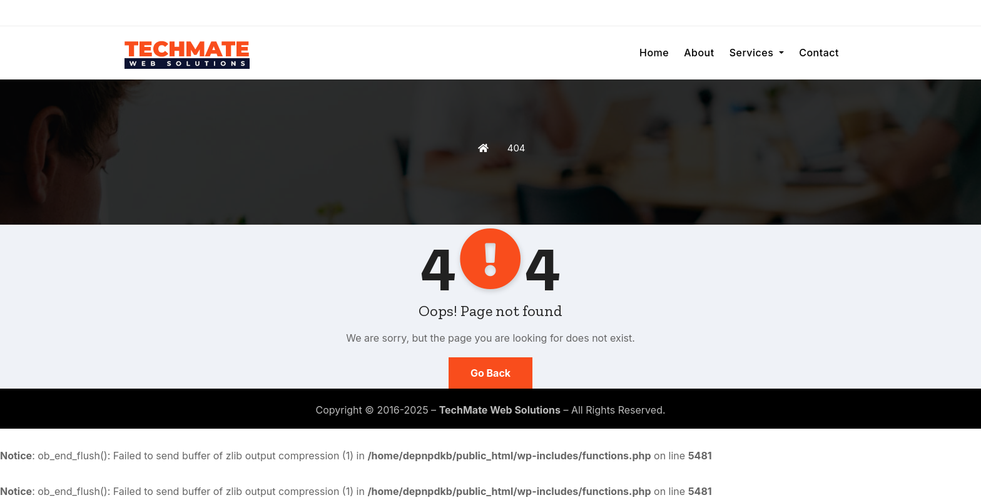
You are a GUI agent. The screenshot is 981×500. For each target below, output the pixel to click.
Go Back (490, 373)
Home (654, 52)
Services (757, 52)
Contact (819, 52)
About (699, 52)
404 (516, 148)
